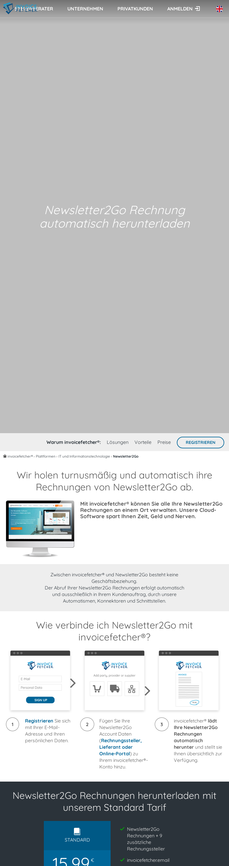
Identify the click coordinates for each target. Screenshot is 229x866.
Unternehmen (85, 9)
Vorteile (142, 442)
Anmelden (180, 9)
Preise (164, 442)
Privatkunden (135, 9)
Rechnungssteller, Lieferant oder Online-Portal (120, 747)
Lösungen (118, 442)
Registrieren (200, 442)
